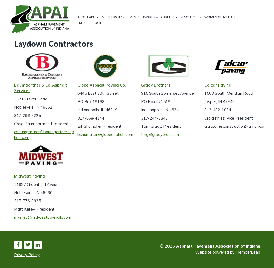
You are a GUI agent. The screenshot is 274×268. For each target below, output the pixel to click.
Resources (191, 17)
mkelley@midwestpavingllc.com (42, 217)
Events (133, 17)
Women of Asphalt (220, 17)
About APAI (88, 17)
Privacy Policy (27, 255)
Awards (150, 17)
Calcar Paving (217, 85)
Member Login (91, 23)
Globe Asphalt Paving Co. (101, 85)
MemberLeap (248, 252)
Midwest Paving (29, 176)
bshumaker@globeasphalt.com (105, 134)
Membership (113, 17)
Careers (169, 17)
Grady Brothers (155, 85)
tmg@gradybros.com (160, 134)
